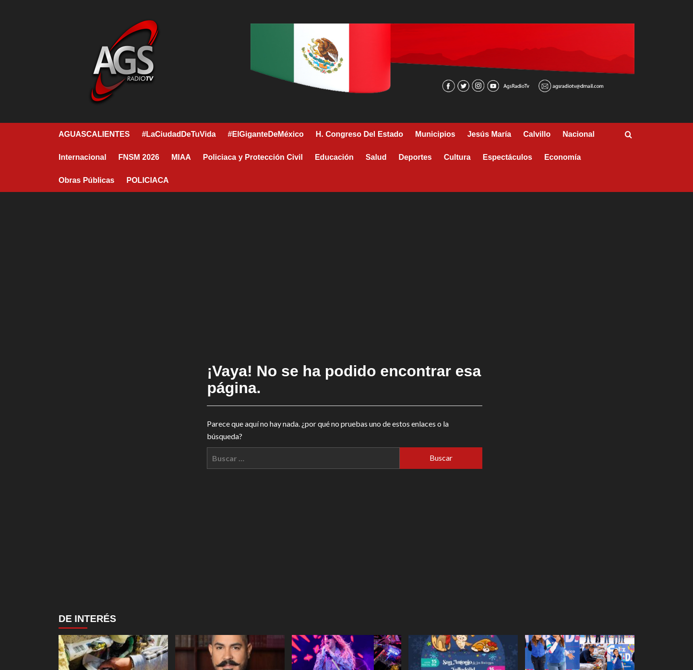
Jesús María (489, 134)
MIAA (181, 157)
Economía (562, 157)
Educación (334, 157)
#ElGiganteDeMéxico (266, 134)
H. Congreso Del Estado (359, 134)
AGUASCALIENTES (94, 134)
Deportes (414, 157)
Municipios (435, 134)
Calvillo (536, 134)
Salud (376, 157)
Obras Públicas (87, 180)
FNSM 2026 (139, 157)
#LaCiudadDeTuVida (178, 134)
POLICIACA (148, 180)
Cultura (457, 157)
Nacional (578, 134)
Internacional (83, 157)
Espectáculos (507, 157)
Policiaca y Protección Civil (253, 157)
